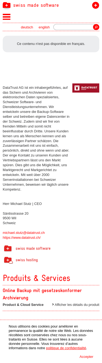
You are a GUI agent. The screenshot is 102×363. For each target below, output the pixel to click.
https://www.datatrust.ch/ (22, 238)
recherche (96, 27)
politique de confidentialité (66, 348)
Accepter (86, 357)
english (44, 27)
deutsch (27, 27)
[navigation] (51, 5)
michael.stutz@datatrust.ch (24, 233)
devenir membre (94, 6)
